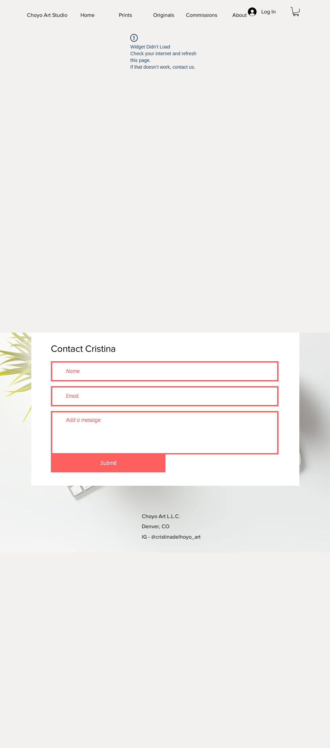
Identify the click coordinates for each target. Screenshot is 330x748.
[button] (296, 11)
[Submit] (108, 463)
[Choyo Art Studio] (60, 15)
